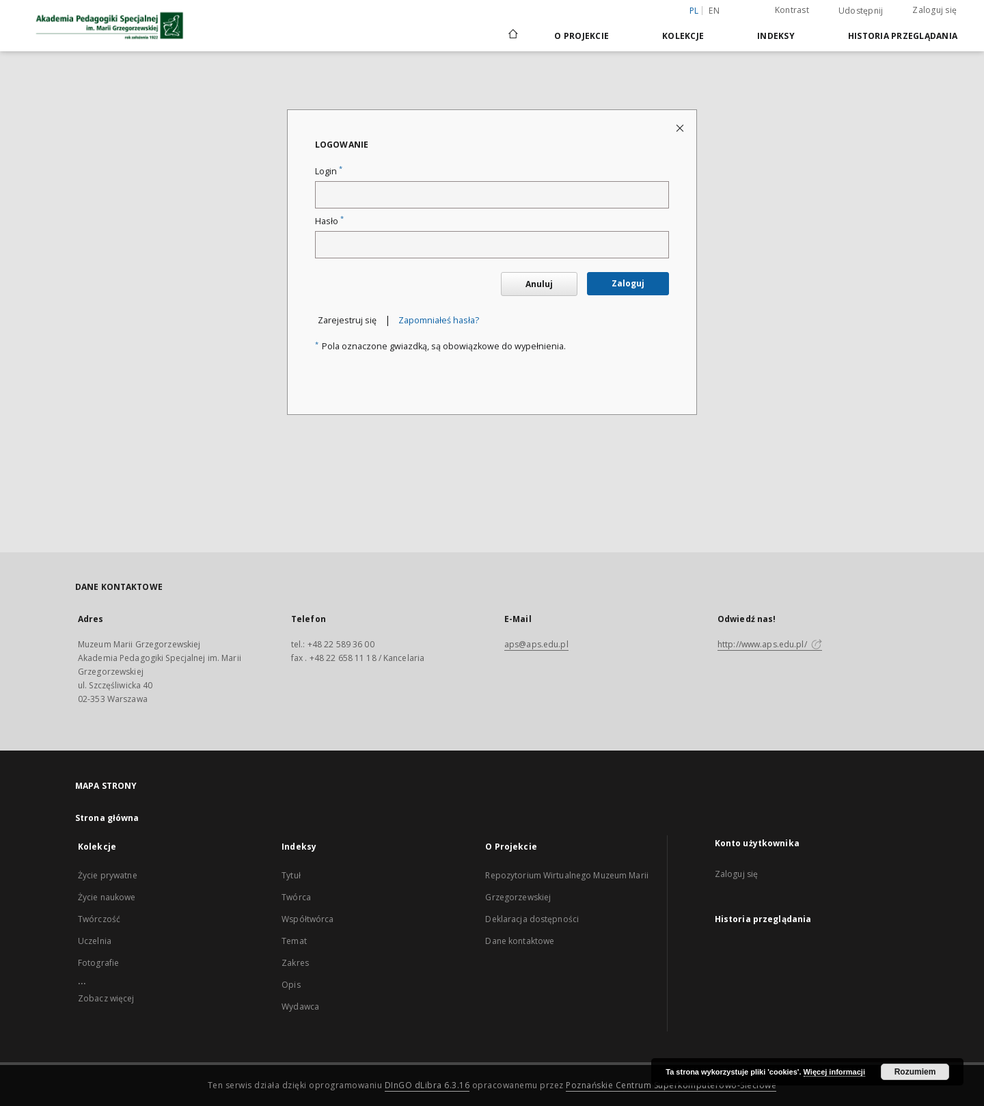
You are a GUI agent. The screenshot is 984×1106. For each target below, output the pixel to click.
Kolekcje (683, 36)
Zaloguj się (934, 10)
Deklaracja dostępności (532, 919)
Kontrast (792, 10)
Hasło (329, 221)
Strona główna (107, 818)
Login (328, 171)
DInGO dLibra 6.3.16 (427, 1085)
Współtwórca (307, 919)
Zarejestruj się (347, 320)
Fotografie (98, 963)
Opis (291, 984)
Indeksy (776, 36)
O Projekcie (581, 36)
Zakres (295, 963)
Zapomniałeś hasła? (438, 320)
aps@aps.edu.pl (536, 644)
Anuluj (539, 284)
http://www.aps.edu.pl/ (770, 644)
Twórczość (99, 919)
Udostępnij (861, 10)
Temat (294, 941)
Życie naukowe (107, 897)
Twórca (296, 897)
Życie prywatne (107, 875)
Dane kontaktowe (519, 941)
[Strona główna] (512, 36)
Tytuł (291, 875)
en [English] (714, 10)
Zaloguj (628, 283)
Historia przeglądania (902, 36)
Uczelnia (94, 941)
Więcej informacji (834, 1072)
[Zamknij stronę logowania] (681, 127)
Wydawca (300, 1006)
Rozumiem (915, 1072)
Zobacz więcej (106, 998)
